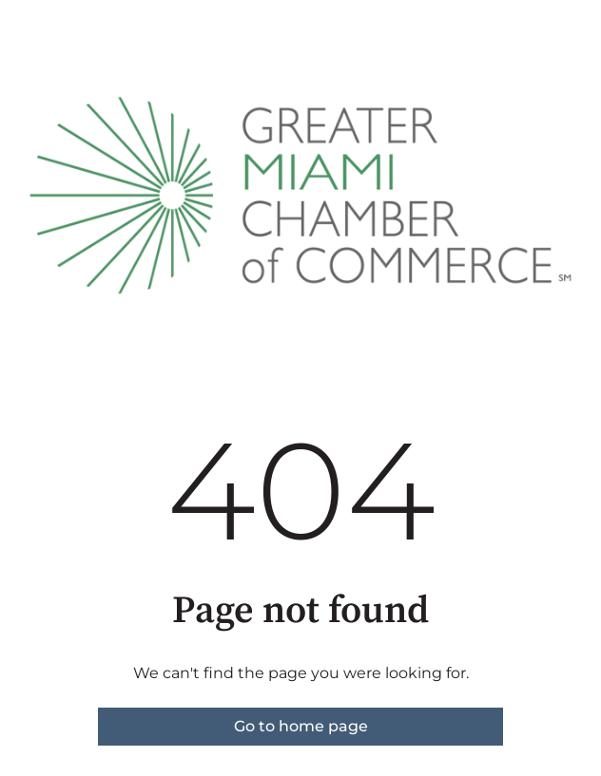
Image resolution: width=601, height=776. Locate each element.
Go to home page (301, 726)
